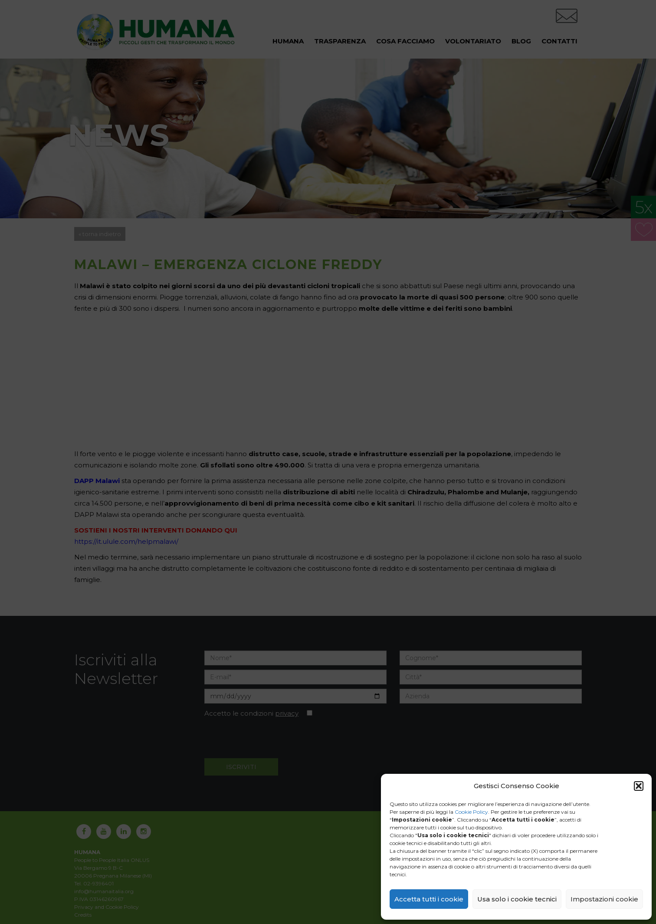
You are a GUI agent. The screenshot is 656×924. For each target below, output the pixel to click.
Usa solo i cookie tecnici (517, 899)
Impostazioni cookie (604, 899)
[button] (638, 786)
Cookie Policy (471, 812)
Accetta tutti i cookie (428, 899)
